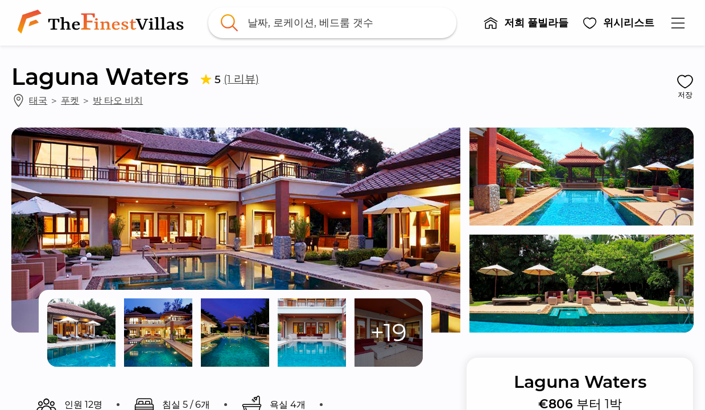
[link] (103, 23)
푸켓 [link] (70, 100)
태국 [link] (38, 100)
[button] (525, 23)
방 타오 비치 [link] (118, 100)
